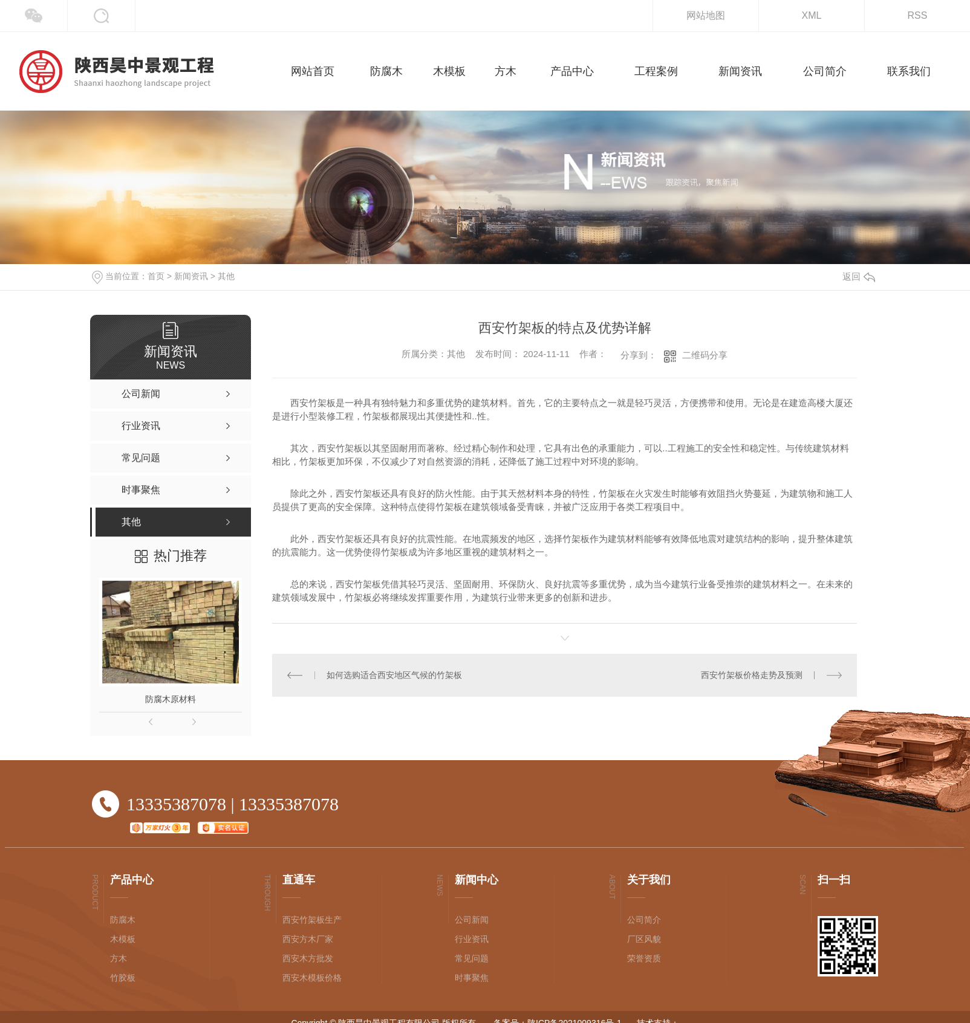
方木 (118, 958)
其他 (226, 276)
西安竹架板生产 (312, 920)
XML (812, 15)
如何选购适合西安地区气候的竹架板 (394, 675)
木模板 (122, 939)
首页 (156, 276)
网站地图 (705, 15)
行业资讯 (472, 939)
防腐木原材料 (170, 699)
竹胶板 (122, 978)
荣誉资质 (644, 958)
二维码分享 (705, 355)
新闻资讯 (191, 276)
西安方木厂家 (307, 939)
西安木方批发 (307, 958)
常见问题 (472, 958)
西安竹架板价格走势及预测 (751, 675)
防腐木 (122, 920)
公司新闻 (472, 920)
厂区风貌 (644, 939)
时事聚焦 (472, 978)
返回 (858, 276)
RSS (918, 15)
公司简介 (644, 920)
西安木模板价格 (312, 978)
